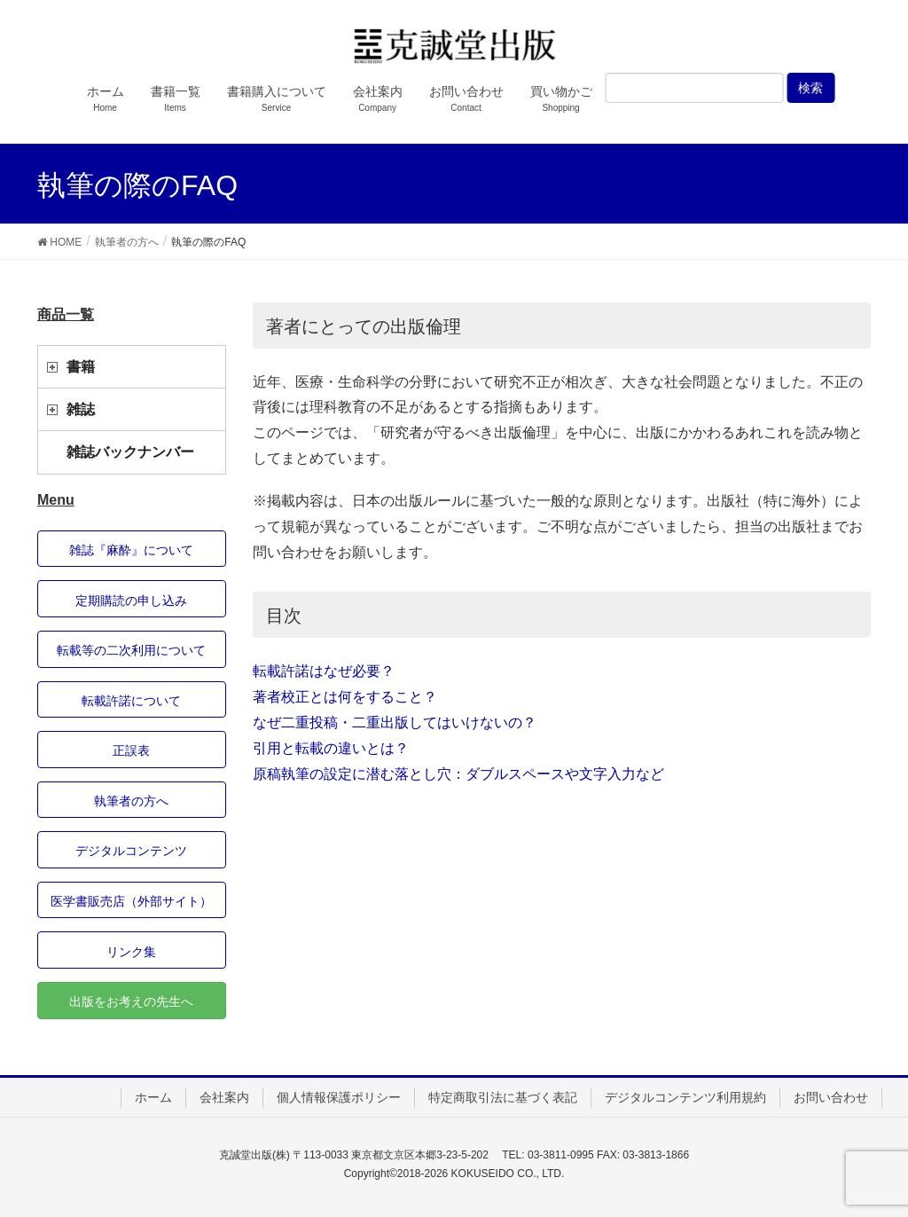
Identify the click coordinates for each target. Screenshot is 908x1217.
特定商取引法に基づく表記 (502, 1097)
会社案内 (224, 1097)
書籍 (81, 366)
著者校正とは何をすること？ (345, 696)
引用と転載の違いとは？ (331, 748)
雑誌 (81, 409)
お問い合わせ (831, 1097)
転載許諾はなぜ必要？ (324, 671)
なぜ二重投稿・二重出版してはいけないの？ (394, 722)
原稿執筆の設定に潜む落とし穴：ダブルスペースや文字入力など (458, 773)
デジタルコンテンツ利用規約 (685, 1097)
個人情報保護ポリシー (339, 1097)
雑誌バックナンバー (130, 451)
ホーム (153, 1097)
